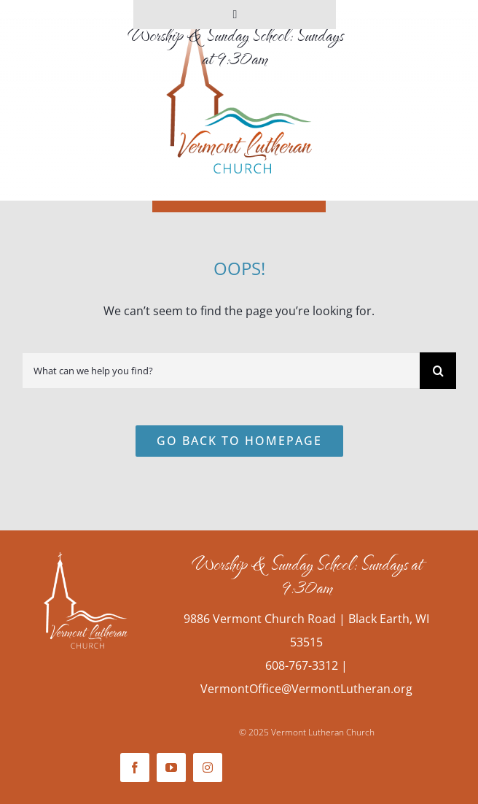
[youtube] (171, 767)
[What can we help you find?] (221, 370)
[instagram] (207, 767)
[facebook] (134, 767)
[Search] (438, 370)
